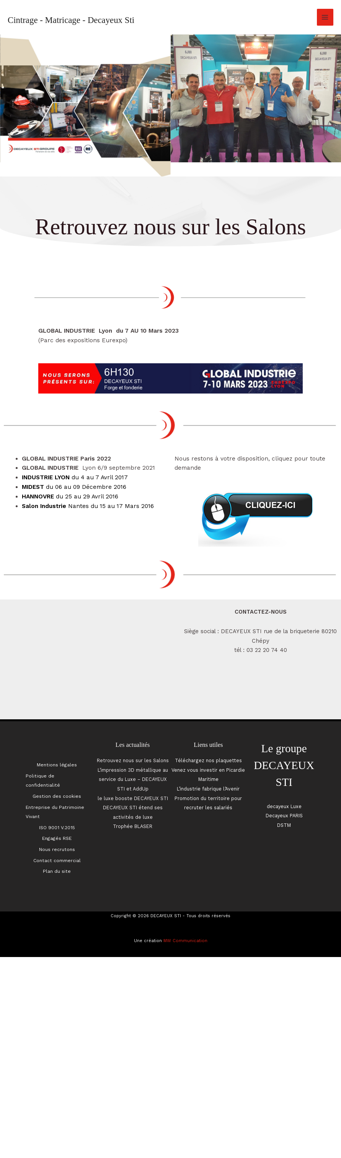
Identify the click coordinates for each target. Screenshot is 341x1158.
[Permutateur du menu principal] (325, 17)
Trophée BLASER (133, 827)
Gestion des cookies (57, 792)
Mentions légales (57, 764)
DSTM (284, 825)
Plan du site (56, 859)
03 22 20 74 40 (267, 650)
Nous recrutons (57, 840)
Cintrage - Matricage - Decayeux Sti (71, 20)
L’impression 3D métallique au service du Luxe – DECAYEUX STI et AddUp (133, 780)
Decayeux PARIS (284, 816)
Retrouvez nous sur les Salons (132, 760)
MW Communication (185, 927)
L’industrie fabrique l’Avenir (208, 789)
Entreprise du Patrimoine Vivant (55, 806)
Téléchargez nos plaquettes (208, 760)
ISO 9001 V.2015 (57, 821)
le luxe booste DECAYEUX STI (133, 798)
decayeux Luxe (284, 806)
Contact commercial (57, 849)
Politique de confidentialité (43, 778)
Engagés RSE (56, 830)
